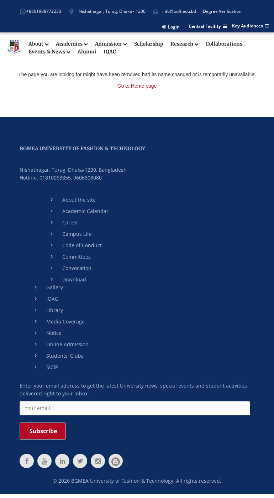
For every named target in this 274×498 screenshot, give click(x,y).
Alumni (87, 52)
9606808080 (87, 177)
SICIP (52, 367)
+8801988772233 (43, 11)
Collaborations (224, 44)
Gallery (54, 287)
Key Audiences (250, 26)
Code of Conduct (82, 245)
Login (171, 27)
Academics (72, 44)
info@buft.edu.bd (179, 11)
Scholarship (148, 44)
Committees (76, 256)
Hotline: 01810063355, (46, 177)
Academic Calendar (85, 211)
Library (54, 310)
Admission (111, 44)
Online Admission (67, 344)
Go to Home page (137, 86)
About (38, 44)
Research (184, 44)
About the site (79, 199)
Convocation (76, 268)
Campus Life (77, 233)
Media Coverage (65, 321)
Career (70, 222)
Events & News (49, 52)
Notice (54, 333)
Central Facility (208, 26)
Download (74, 279)
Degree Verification (222, 11)
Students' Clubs (65, 355)
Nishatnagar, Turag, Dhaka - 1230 (112, 11)
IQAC (110, 52)
